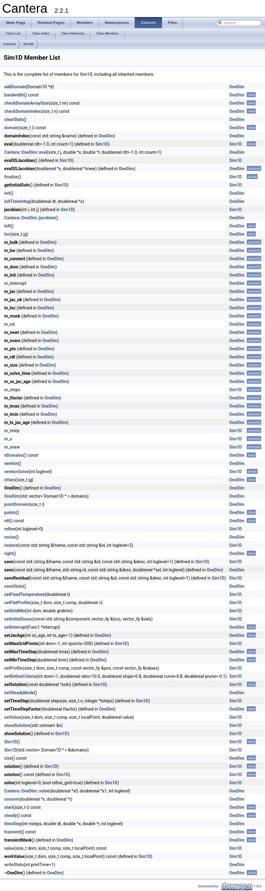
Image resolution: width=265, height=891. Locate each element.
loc (7, 234)
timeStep (13, 823)
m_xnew (12, 447)
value (9, 848)
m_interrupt (15, 283)
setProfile (13, 668)
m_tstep (11, 430)
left (7, 226)
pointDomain (16, 504)
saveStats (13, 586)
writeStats (14, 864)
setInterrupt (15, 627)
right (8, 553)
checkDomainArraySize (26, 103)
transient (12, 831)
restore (11, 545)
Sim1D (28, 44)
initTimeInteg (17, 201)
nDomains (13, 455)
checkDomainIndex (22, 111)
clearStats (14, 119)
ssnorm (11, 799)
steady (10, 815)
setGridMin (14, 610)
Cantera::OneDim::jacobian (29, 217)
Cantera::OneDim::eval (25, 152)
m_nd (9, 324)
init (7, 193)
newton (11, 463)
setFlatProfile (17, 602)
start (8, 807)
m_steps (12, 389)
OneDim (236, 86)
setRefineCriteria (20, 676)
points (10, 512)
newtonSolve (16, 471)
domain (11, 127)
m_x (8, 438)
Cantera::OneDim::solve (26, 790)
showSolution (17, 725)
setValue (12, 717)
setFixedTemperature (24, 594)
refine (9, 528)
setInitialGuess (18, 619)
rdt (7, 520)
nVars (9, 479)
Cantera (9, 44)
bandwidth (14, 94)
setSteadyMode (19, 692)
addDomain (15, 86)
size (8, 758)
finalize (11, 176)
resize (10, 537)
